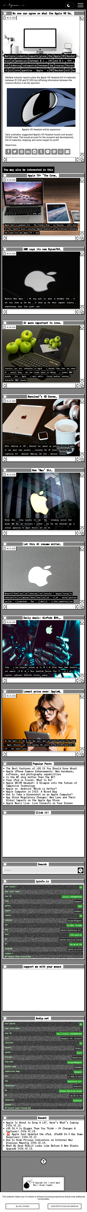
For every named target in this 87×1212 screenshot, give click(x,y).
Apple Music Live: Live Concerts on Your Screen (39, 803)
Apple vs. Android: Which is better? (31, 788)
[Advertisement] (43, 836)
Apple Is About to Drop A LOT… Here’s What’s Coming (42, 1122)
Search (81, 870)
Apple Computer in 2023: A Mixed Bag (31, 791)
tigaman (49, 1185)
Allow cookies (22, 1209)
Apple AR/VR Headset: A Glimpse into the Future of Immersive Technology (41, 784)
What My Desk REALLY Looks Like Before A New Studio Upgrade (42, 1147)
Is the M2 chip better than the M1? (30, 777)
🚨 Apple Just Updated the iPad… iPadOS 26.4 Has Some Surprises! (44, 1135)
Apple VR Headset (50, 77)
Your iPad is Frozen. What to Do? (29, 780)
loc (44, 925)
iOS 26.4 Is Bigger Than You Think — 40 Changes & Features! (41, 1130)
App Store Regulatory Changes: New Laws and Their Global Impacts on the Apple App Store (41, 799)
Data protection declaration (64, 1209)
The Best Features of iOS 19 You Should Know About (41, 768)
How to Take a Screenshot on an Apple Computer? (39, 794)
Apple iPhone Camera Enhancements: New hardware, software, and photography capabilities (40, 773)
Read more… (11, 145)
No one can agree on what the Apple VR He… (42, 13)
